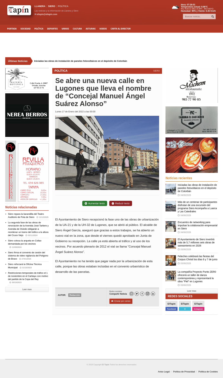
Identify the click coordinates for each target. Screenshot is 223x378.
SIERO (51, 6)
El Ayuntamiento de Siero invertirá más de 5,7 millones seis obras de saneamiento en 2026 (196, 242)
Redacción (75, 295)
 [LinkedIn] (153, 294)
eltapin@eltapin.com (47, 14)
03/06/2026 (184, 249)
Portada (12, 28)
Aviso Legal (164, 371)
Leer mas (27, 289)
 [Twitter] (137, 294)
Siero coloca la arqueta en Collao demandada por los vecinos (24, 243)
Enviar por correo (120, 301)
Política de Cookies (208, 371)
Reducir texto (120, 203)
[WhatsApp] (131, 294)
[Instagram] (147, 294)
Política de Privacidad (184, 371)
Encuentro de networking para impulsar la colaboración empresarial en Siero (197, 225)
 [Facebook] (142, 294)
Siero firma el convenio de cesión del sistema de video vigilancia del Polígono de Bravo (28, 255)
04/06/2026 (184, 195)
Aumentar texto (95, 203)
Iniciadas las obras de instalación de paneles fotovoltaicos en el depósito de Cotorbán (197, 188)
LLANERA (39, 6)
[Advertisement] (111, 45)
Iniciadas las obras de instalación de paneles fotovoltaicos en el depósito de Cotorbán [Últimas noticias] (80, 61)
